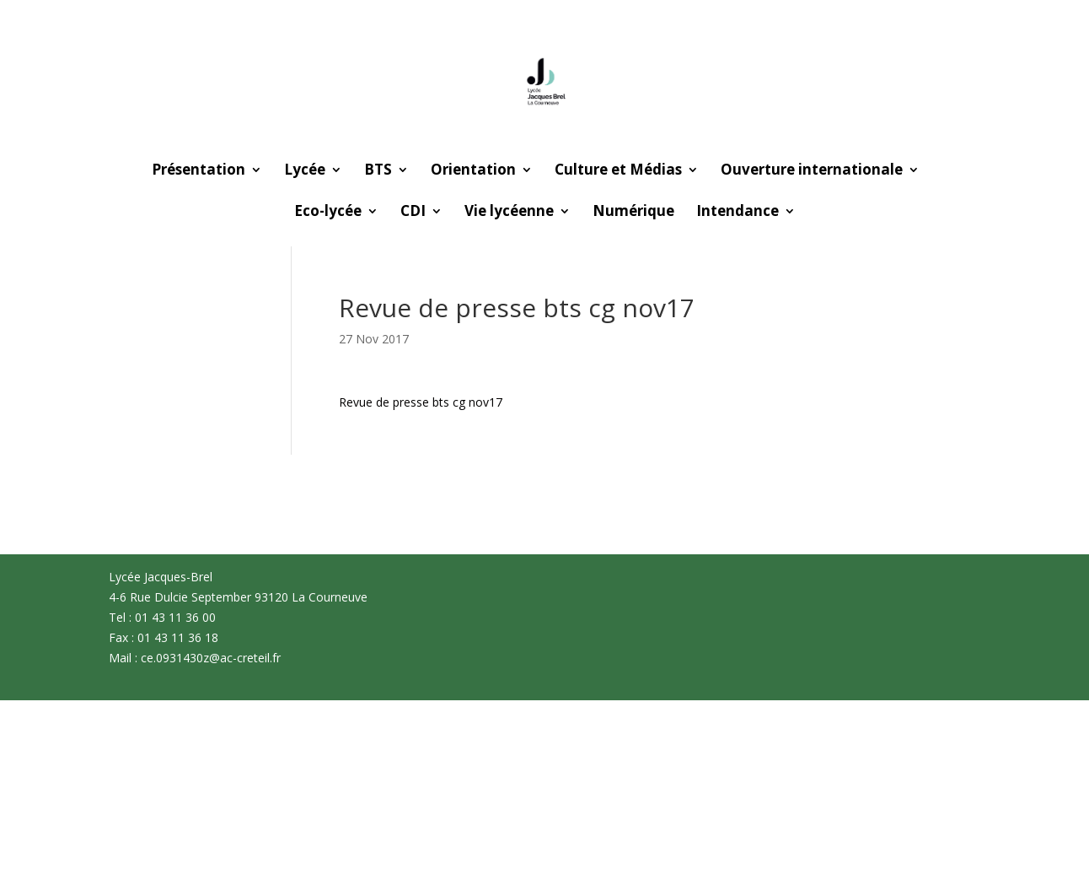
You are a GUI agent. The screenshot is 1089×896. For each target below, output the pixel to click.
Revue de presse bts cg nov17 (420, 402)
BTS (378, 171)
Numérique (633, 212)
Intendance (737, 212)
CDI (413, 212)
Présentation (198, 171)
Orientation (473, 171)
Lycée (304, 171)
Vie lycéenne (509, 212)
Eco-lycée (328, 212)
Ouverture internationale (812, 171)
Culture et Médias (618, 171)
